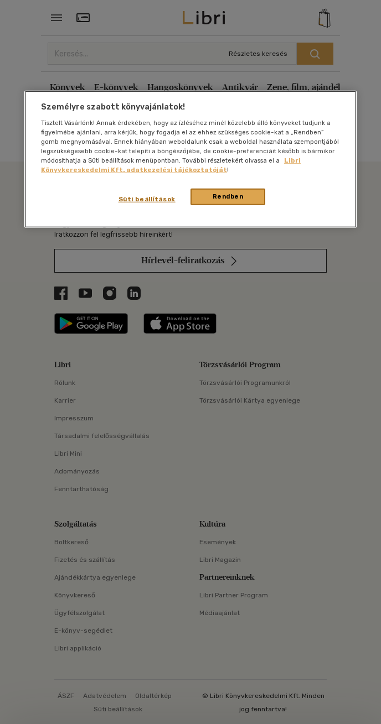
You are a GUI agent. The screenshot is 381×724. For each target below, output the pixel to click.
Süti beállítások (147, 199)
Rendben (228, 196)
